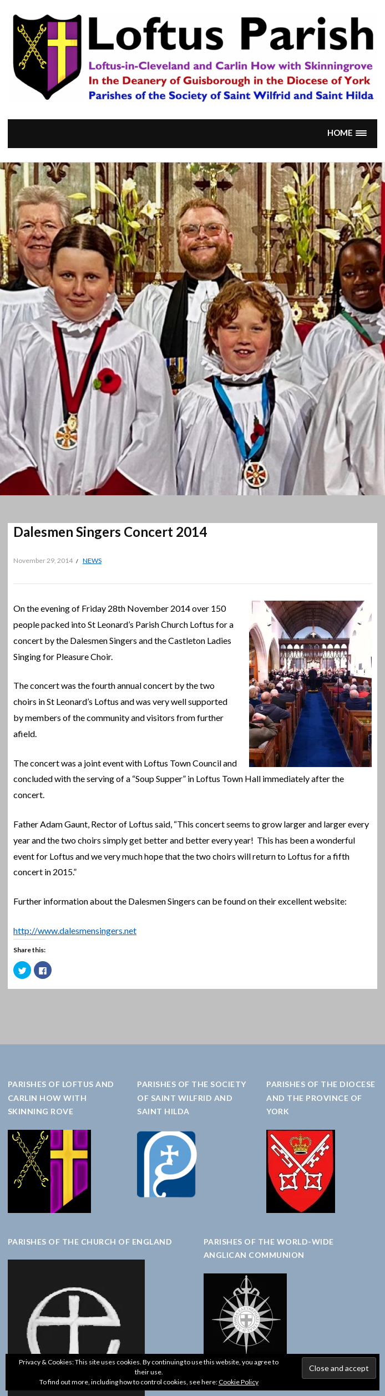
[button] (347, 133)
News (92, 560)
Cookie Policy (239, 1382)
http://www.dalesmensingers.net (74, 930)
